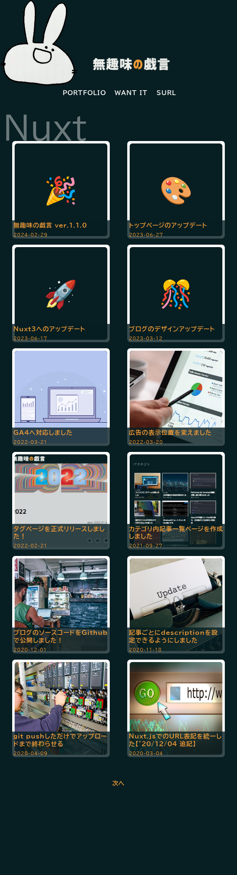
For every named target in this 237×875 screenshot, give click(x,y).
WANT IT (131, 93)
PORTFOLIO (84, 93)
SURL (166, 93)
